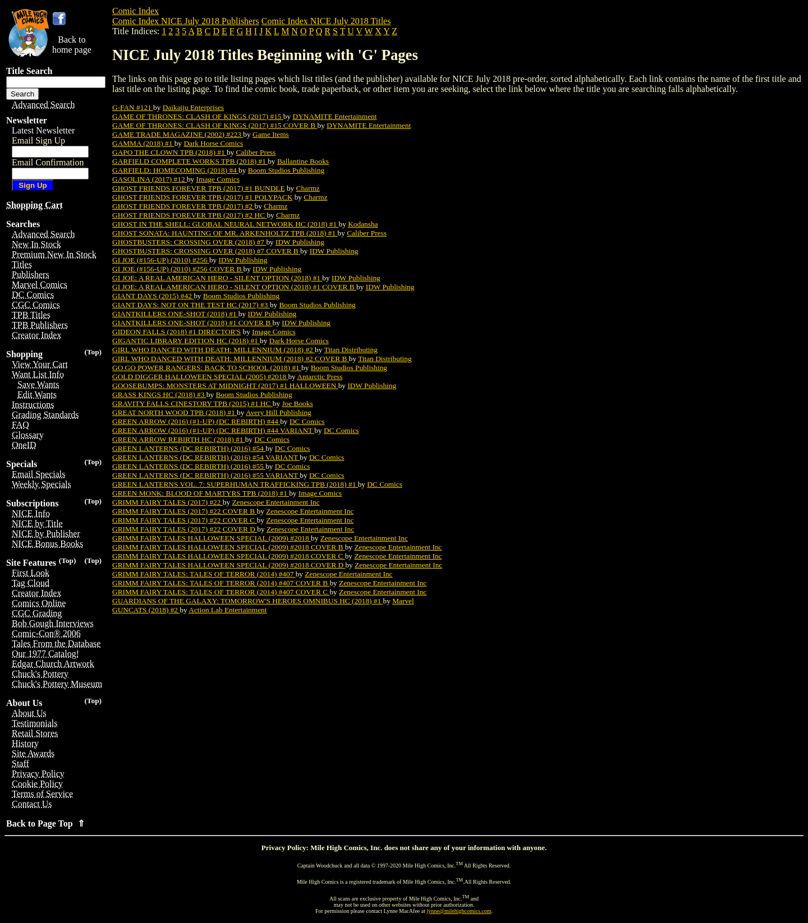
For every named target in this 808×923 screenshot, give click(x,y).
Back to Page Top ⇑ (45, 823)
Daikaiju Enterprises (193, 107)
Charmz (308, 188)
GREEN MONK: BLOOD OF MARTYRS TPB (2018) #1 (200, 493)
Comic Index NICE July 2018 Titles (326, 21)
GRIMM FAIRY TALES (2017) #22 (167, 502)
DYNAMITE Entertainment (335, 116)
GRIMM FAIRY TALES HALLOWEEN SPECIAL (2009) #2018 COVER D (228, 565)
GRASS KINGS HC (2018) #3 (159, 394)
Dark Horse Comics (213, 143)
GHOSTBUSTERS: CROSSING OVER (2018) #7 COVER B (206, 251)
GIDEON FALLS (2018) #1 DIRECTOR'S (176, 331)
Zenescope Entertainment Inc (275, 502)
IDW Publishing (300, 242)
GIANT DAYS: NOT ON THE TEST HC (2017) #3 (191, 305)
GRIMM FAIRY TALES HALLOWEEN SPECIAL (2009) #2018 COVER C (228, 556)
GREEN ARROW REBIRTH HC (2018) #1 (178, 439)
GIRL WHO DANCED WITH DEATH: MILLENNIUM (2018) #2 (213, 349)
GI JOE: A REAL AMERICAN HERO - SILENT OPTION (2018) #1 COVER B (234, 287)
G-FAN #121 (132, 107)
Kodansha (363, 224)
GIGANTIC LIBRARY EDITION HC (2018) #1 (186, 340)
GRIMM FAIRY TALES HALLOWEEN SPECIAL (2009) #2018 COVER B (228, 547)
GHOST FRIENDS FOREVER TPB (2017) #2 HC (189, 215)
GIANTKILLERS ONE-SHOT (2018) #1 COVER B (192, 323)
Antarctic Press (319, 376)
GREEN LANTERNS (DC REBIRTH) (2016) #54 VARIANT (206, 457)
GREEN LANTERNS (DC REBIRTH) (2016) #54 (188, 448)
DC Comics (307, 421)
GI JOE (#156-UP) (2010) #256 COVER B (178, 269)
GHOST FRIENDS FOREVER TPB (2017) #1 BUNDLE (198, 188)
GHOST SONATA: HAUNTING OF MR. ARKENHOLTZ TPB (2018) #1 (225, 233)
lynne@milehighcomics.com (459, 911)
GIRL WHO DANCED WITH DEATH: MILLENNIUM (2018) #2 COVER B (230, 358)
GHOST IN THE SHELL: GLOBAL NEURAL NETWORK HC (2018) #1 (225, 224)
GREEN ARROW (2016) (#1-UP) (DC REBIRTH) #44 (196, 421)
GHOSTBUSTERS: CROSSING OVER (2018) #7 (189, 242)
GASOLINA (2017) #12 (149, 179)
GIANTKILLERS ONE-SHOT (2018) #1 (175, 314)
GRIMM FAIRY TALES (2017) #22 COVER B (184, 511)
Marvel (403, 601)
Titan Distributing (350, 349)
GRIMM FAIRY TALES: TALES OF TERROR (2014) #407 (204, 574)
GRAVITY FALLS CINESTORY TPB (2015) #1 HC (192, 403)
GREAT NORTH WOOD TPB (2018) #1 (174, 412)
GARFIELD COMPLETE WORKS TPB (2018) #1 (190, 161)
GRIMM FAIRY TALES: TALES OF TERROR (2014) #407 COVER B (220, 583)
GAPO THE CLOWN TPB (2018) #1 (169, 152)
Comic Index (135, 11)
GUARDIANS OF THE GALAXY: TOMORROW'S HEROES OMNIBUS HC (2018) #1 (247, 601)
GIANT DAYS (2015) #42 (153, 296)
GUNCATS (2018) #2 (146, 610)
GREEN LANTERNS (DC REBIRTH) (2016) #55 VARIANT (206, 475)
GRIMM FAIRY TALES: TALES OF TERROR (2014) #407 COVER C (220, 592)
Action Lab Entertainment (228, 610)
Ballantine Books (303, 161)
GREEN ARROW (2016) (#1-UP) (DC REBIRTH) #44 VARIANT (213, 430)
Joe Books (297, 403)
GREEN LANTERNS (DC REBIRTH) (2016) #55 (188, 466)
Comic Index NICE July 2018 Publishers (185, 21)
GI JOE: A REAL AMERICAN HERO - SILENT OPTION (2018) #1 (217, 278)
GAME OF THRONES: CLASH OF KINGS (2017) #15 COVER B (215, 125)
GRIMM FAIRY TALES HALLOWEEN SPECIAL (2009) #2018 (211, 538)
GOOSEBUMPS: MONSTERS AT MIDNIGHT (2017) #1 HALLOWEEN (225, 385)
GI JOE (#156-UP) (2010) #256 (160, 260)
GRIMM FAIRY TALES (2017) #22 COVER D (184, 529)
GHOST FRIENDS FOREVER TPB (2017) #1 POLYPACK (202, 197)
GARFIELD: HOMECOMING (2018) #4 (175, 170)
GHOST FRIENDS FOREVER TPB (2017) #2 (183, 206)
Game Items (270, 134)
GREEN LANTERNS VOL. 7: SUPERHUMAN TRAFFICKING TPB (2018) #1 (235, 484)
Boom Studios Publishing (286, 170)
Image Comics (218, 179)
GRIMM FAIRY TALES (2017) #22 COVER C (184, 520)
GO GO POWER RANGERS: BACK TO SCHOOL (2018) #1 (206, 367)
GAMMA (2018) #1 (143, 143)
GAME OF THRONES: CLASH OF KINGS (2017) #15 (197, 116)
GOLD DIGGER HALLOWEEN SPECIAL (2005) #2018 (200, 376)
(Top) (93, 352)
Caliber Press (256, 152)
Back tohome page (71, 44)
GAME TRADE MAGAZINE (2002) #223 (177, 134)
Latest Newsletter (43, 130)
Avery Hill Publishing (278, 412)
